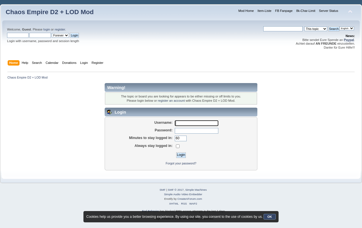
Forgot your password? (181, 163)
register (60, 29)
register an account (171, 100)
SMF (162, 189)
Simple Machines (196, 189)
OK (269, 216)
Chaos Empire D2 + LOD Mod (50, 12)
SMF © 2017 (176, 189)
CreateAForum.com (189, 198)
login (46, 29)
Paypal (349, 40)
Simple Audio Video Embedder (183, 194)
